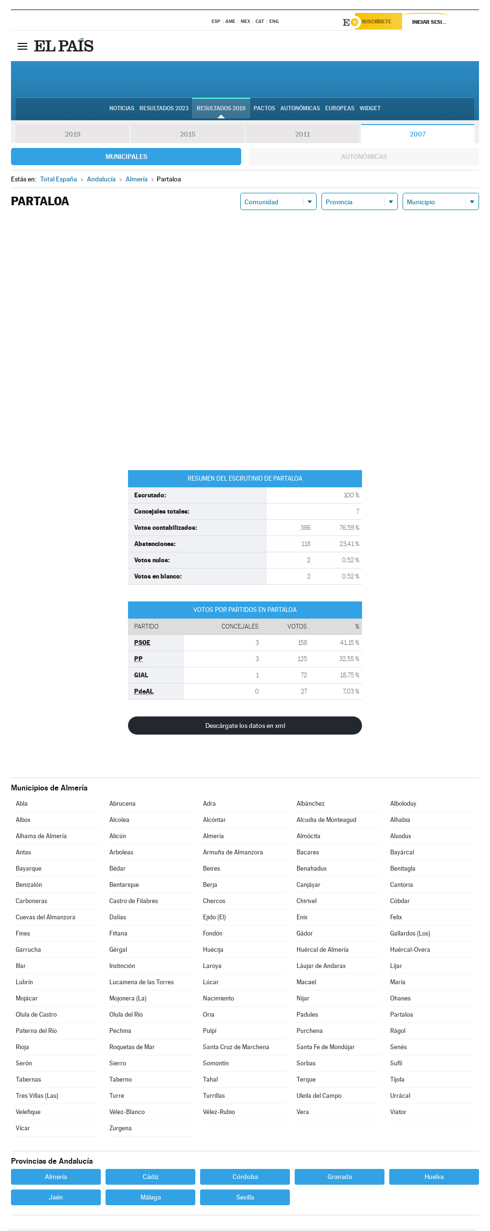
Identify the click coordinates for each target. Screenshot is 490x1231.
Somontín (216, 1064)
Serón (24, 1064)
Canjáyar (308, 886)
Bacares (308, 853)
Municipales (126, 158)
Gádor (305, 934)
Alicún (117, 837)
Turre (116, 1097)
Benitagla (402, 869)
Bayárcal (402, 853)
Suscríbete (382, 22)
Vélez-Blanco (127, 1113)
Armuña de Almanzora (233, 853)
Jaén (56, 1198)
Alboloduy (403, 805)
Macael (306, 983)
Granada (340, 1178)
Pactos (264, 110)
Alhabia (400, 821)
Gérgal (118, 951)
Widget (370, 110)
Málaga (150, 1198)
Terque (306, 1080)
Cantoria (401, 886)
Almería (213, 837)
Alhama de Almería (41, 837)
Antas (23, 853)
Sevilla (245, 1198)
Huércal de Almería (323, 951)
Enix (302, 918)
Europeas (339, 110)
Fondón (213, 934)
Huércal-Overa (410, 951)
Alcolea (119, 821)
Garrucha (28, 951)
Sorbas (306, 1064)
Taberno (120, 1080)
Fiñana (118, 934)
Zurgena (120, 1129)
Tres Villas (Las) (37, 1097)
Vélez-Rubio (219, 1113)
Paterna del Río (36, 1032)
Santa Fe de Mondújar (326, 1048)
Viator (398, 1113)
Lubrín (24, 983)
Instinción (122, 967)
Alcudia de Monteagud (326, 821)
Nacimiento (218, 999)
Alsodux (400, 837)
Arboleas (121, 853)
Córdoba (245, 1178)
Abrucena (122, 805)
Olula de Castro (36, 1016)
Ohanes (400, 999)
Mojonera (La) (128, 999)
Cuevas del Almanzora (45, 918)
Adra (209, 805)
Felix (396, 918)
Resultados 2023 (164, 110)
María (397, 983)
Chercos (214, 902)
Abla (22, 805)
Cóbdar (400, 902)
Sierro (117, 1064)
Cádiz (151, 1178)
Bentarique (124, 886)
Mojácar (27, 999)
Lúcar (211, 983)
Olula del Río (126, 1016)
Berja (210, 886)
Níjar (303, 999)
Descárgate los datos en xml (245, 727)
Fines (23, 934)
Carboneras (31, 902)
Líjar (396, 967)
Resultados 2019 (221, 110)
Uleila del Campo (319, 1097)
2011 (302, 135)
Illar (21, 967)
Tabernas (28, 1080)
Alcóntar (214, 821)
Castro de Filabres (133, 902)
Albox (23, 821)
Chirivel (307, 902)
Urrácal (400, 1097)
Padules (307, 1016)
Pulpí (209, 1032)
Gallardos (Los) (410, 934)
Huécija (213, 951)
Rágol (397, 1032)
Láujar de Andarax (321, 967)
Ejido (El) (214, 918)
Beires (211, 869)
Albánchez (311, 805)
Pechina (120, 1032)
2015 (187, 135)
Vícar (23, 1129)
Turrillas (214, 1097)
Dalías (117, 918)
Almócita (308, 837)
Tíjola (397, 1080)
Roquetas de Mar (132, 1048)
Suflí (396, 1064)
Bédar (117, 869)
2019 (72, 135)
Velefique (28, 1113)
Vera (303, 1113)
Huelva (434, 1178)
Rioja (22, 1048)
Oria (208, 1016)
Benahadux (312, 869)
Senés (398, 1048)
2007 (418, 135)
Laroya (212, 967)
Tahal (210, 1080)
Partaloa (401, 1016)
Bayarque (29, 869)
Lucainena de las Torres (141, 983)
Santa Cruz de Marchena (236, 1048)
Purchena (310, 1032)
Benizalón (29, 886)
